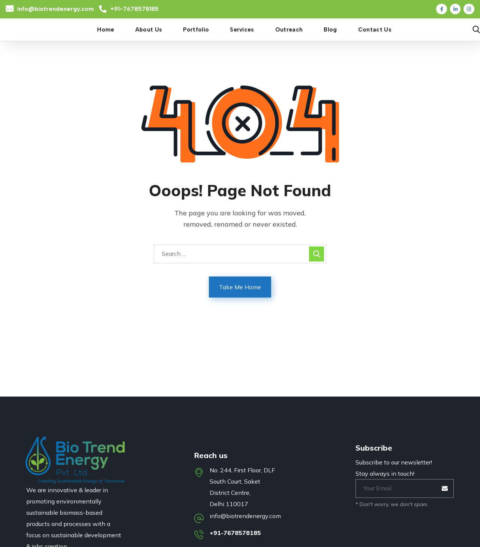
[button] (476, 30)
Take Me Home (240, 287)
